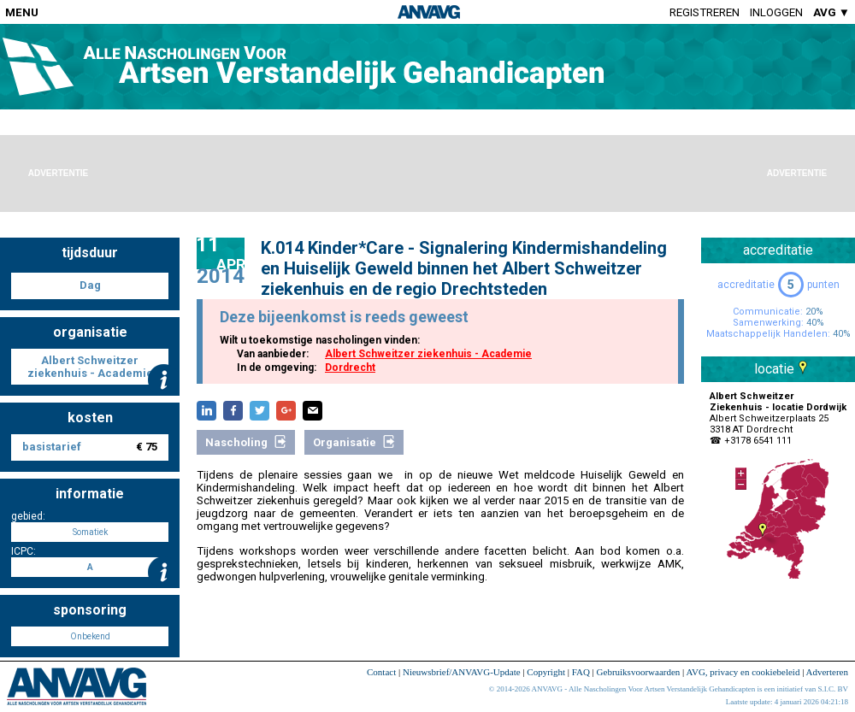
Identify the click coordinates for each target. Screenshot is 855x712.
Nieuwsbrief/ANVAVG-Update (462, 672)
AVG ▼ (831, 12)
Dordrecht (350, 368)
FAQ (581, 672)
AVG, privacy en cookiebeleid (742, 672)
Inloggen (776, 12)
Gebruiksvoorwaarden (639, 672)
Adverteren (827, 672)
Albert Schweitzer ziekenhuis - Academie (428, 354)
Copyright (546, 672)
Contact (381, 672)
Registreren (704, 12)
